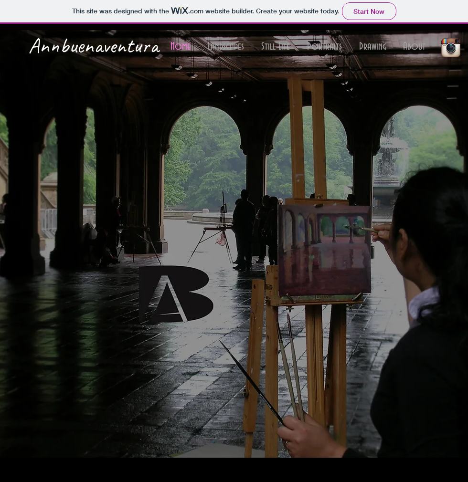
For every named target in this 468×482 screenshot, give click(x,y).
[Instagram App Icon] (450, 47)
